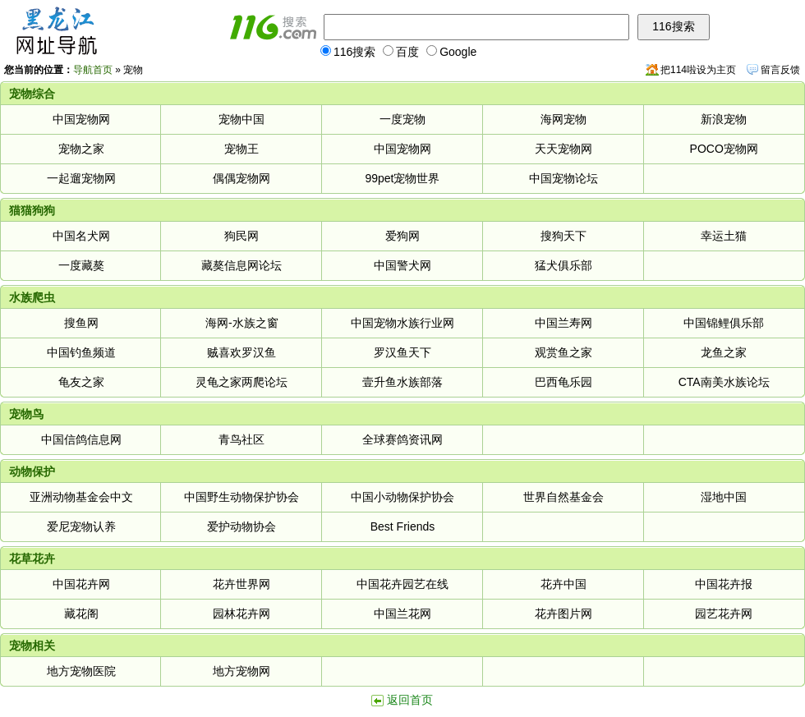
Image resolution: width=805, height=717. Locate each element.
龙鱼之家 (724, 352)
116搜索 (347, 51)
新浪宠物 (724, 119)
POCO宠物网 (724, 148)
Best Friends (402, 526)
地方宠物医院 (81, 671)
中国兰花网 (402, 613)
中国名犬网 (81, 235)
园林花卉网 (241, 613)
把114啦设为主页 (698, 70)
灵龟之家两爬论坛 (242, 381)
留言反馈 (780, 70)
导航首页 (93, 70)
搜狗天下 (563, 235)
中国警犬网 (402, 265)
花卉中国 (563, 584)
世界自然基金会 (563, 496)
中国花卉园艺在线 (402, 584)
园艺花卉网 (723, 613)
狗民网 (241, 235)
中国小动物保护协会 (402, 496)
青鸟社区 (241, 439)
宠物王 (241, 148)
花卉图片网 (563, 613)
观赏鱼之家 (563, 352)
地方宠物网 (241, 671)
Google (451, 51)
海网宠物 (563, 119)
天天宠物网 (563, 148)
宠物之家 (81, 148)
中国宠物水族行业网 (402, 322)
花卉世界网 (241, 584)
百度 (401, 51)
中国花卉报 (723, 584)
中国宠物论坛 (563, 178)
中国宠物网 (81, 119)
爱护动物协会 (241, 526)
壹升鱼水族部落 (402, 381)
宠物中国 (241, 119)
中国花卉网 (81, 584)
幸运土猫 (724, 235)
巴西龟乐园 (563, 381)
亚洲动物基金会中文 (81, 496)
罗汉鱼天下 (402, 352)
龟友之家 (81, 381)
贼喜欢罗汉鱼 (241, 352)
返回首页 (410, 699)
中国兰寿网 (563, 322)
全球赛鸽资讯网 (402, 439)
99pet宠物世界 (402, 178)
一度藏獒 (81, 265)
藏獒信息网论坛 (241, 265)
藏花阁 (81, 613)
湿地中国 (724, 496)
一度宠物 (403, 119)
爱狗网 (402, 235)
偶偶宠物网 (241, 178)
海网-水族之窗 (241, 322)
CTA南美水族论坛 (724, 381)
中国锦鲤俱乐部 (723, 322)
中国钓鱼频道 (81, 352)
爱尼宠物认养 (81, 526)
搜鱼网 (81, 322)
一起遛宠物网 (81, 178)
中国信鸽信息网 (81, 439)
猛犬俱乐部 (563, 265)
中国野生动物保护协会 (241, 496)
